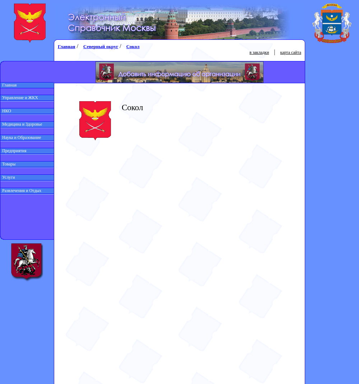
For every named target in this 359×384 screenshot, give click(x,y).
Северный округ (100, 46)
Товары (7, 164)
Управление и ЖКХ (19, 97)
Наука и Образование (20, 137)
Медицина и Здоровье (21, 124)
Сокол (133, 46)
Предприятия (13, 150)
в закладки (259, 52)
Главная (8, 85)
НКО (5, 110)
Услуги (7, 177)
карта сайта (290, 52)
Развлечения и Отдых (20, 190)
